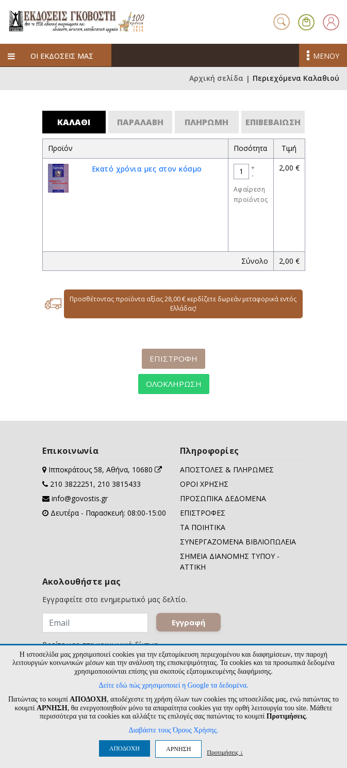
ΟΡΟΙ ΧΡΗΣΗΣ (204, 484)
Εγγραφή (188, 622)
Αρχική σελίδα (216, 78)
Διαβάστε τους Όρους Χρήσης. (173, 730)
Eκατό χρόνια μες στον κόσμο (147, 169)
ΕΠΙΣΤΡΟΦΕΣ (202, 513)
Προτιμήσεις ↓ (225, 752)
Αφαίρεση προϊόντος (251, 194)
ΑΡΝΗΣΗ (178, 749)
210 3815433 (119, 484)
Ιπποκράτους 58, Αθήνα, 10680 (105, 469)
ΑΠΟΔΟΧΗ (124, 748)
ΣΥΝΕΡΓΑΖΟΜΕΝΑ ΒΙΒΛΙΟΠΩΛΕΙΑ (238, 542)
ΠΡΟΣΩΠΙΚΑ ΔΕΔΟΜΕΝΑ (223, 498)
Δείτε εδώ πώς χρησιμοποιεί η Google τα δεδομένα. (173, 685)
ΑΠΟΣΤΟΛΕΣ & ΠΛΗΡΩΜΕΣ (227, 469)
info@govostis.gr (80, 498)
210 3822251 (71, 484)
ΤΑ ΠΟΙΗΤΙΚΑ (202, 527)
